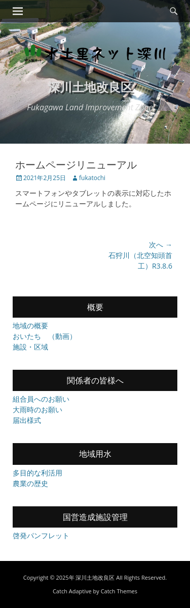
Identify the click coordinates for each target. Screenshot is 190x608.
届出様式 (27, 420)
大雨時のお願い (37, 409)
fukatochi (92, 177)
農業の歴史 (30, 483)
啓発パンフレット (41, 535)
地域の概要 (30, 325)
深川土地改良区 (90, 86)
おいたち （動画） (45, 336)
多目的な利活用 (37, 472)
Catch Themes (119, 591)
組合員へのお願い (41, 399)
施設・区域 (30, 347)
